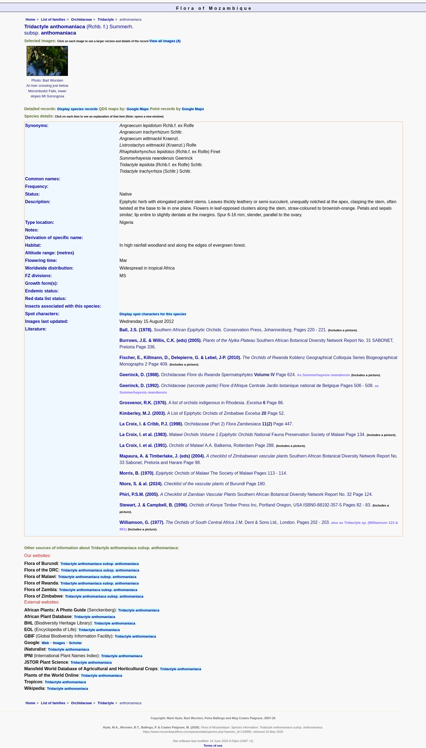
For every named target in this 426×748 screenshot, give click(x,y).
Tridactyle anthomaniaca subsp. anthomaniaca (100, 564)
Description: (37, 201)
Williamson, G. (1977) (141, 522)
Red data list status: (45, 298)
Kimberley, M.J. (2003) (142, 413)
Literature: (35, 329)
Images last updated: (46, 321)
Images (59, 643)
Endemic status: (42, 291)
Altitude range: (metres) (49, 253)
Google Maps (138, 109)
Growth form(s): (41, 283)
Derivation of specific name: (54, 237)
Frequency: (36, 186)
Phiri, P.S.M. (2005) (139, 494)
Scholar (75, 643)
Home (30, 19)
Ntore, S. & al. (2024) (141, 483)
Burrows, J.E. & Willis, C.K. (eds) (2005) (160, 340)
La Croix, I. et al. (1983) (143, 434)
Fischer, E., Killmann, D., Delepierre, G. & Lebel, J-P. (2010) (180, 357)
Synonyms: (36, 125)
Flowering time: (41, 260)
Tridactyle (106, 19)
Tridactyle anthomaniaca (138, 610)
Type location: (39, 222)
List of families (53, 19)
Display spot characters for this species (153, 314)
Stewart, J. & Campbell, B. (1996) (153, 505)
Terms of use (213, 745)
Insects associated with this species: (63, 306)
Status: (32, 194)
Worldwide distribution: (49, 268)
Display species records (77, 109)
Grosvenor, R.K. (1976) (143, 402)
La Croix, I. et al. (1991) (143, 445)
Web (45, 643)
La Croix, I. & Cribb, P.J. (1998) (151, 424)
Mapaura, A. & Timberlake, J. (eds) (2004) (162, 456)
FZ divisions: (38, 275)
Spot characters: (42, 313)
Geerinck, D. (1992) (139, 385)
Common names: (42, 179)
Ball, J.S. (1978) (135, 329)
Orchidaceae (81, 19)
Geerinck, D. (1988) (139, 374)
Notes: (32, 230)
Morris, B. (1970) (136, 473)
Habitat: (33, 245)
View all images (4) (164, 41)
